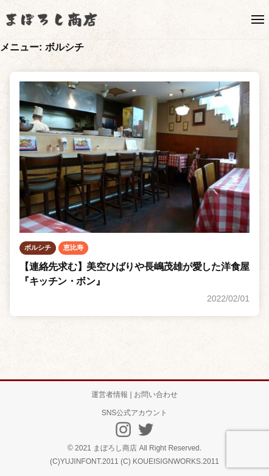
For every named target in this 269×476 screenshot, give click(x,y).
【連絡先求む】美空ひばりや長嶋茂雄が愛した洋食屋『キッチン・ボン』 (134, 273)
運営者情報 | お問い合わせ (134, 394)
